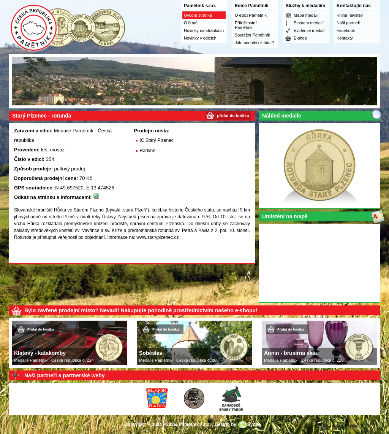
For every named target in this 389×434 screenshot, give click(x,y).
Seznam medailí (309, 23)
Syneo (254, 424)
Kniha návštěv (350, 15)
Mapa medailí (306, 15)
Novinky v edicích (200, 38)
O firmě (191, 23)
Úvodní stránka (198, 15)
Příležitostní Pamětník (245, 25)
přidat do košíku (233, 115)
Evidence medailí (310, 30)
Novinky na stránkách (204, 30)
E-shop (300, 38)
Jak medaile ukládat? (254, 42)
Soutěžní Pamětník (252, 35)
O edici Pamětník (251, 15)
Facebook (346, 30)
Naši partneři (348, 23)
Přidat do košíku (40, 329)
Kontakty (345, 38)
